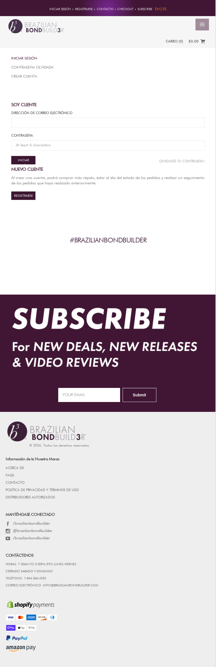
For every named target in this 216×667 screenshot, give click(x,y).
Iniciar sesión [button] (60, 9)
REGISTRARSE (23, 195)
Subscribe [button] (145, 9)
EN (157, 9)
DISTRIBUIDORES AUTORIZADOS (30, 497)
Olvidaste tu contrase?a (182, 161)
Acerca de (15, 468)
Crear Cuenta (24, 76)
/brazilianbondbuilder (28, 523)
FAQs (10, 475)
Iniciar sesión (24, 58)
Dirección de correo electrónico (41, 113)
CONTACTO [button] (105, 9)
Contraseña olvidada (32, 67)
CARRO (174, 41)
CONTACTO (15, 483)
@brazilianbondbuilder (29, 531)
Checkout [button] (125, 9)
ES (164, 9)
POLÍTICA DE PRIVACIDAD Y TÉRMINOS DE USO (42, 490)
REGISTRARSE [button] (84, 9)
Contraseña (22, 136)
